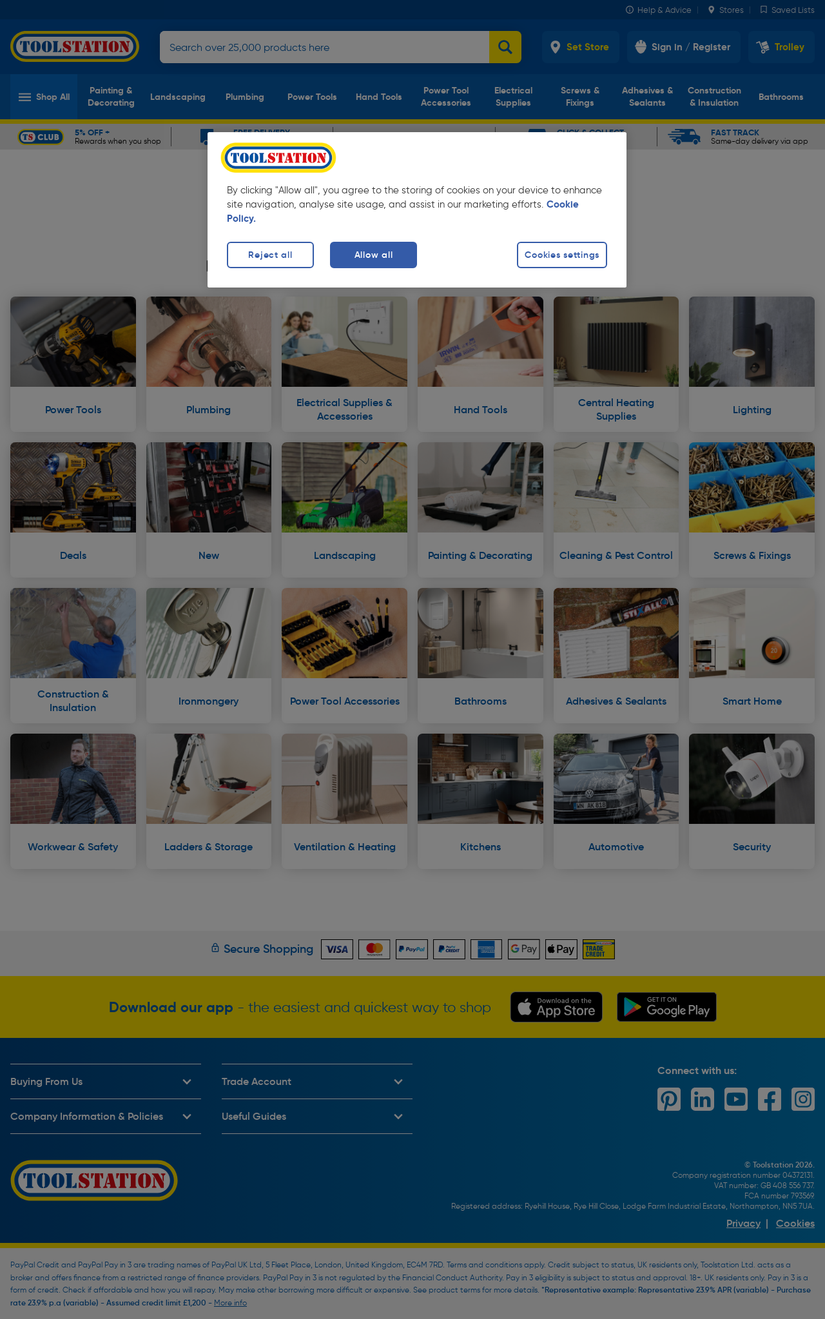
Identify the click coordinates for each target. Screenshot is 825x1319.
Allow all (373, 254)
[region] (417, 210)
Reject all (270, 254)
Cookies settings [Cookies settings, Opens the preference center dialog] (562, 254)
